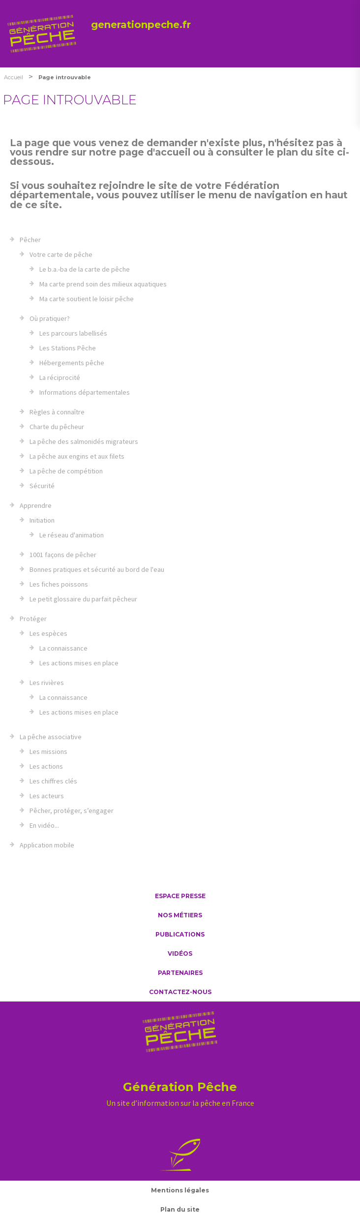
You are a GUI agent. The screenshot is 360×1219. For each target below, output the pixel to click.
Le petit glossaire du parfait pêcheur (83, 598)
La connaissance (63, 648)
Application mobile (47, 845)
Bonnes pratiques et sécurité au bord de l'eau (97, 569)
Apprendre (36, 505)
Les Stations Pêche (67, 348)
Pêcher (30, 239)
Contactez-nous (180, 992)
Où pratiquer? (50, 318)
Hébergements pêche (71, 362)
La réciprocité (59, 377)
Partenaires (180, 972)
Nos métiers (180, 915)
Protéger (33, 618)
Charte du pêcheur (57, 426)
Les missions (48, 751)
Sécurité (42, 485)
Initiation (42, 520)
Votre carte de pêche (61, 254)
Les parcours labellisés (73, 333)
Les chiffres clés (53, 781)
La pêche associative (51, 736)
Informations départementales (84, 392)
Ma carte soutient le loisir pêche (86, 298)
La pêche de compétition (66, 471)
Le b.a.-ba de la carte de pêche (84, 269)
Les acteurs (47, 795)
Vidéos (180, 953)
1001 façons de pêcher (63, 554)
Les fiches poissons (59, 584)
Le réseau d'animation (71, 535)
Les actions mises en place (79, 662)
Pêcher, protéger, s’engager (72, 810)
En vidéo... (44, 825)
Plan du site (180, 1209)
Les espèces (48, 633)
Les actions (46, 766)
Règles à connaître (57, 411)
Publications (180, 934)
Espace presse (180, 896)
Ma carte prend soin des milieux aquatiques (103, 284)
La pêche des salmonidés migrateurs (84, 441)
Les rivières (47, 682)
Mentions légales (180, 1190)
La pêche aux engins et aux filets (77, 456)
